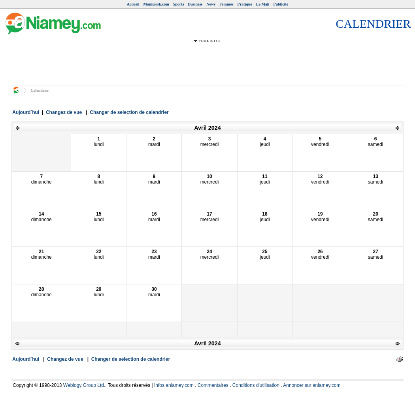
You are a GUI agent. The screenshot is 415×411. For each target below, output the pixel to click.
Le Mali (263, 4)
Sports (178, 4)
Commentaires (213, 385)
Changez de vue (64, 112)
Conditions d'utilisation (255, 385)
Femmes (226, 4)
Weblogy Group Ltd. (84, 385)
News (210, 4)
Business (195, 4)
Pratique (245, 4)
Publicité (280, 4)
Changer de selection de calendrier (129, 112)
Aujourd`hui (25, 112)
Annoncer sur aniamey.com (311, 385)
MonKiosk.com (156, 4)
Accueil (133, 4)
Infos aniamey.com (174, 385)
